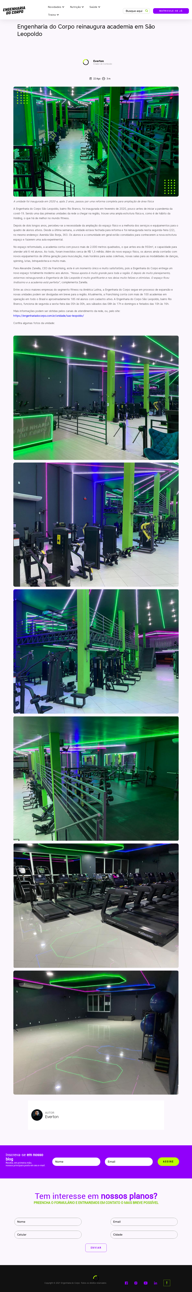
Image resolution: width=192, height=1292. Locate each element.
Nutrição (75, 7)
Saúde (93, 7)
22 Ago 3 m (100, 78)
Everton (102, 62)
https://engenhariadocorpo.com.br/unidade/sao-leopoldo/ (48, 315)
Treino (52, 14)
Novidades (54, 7)
